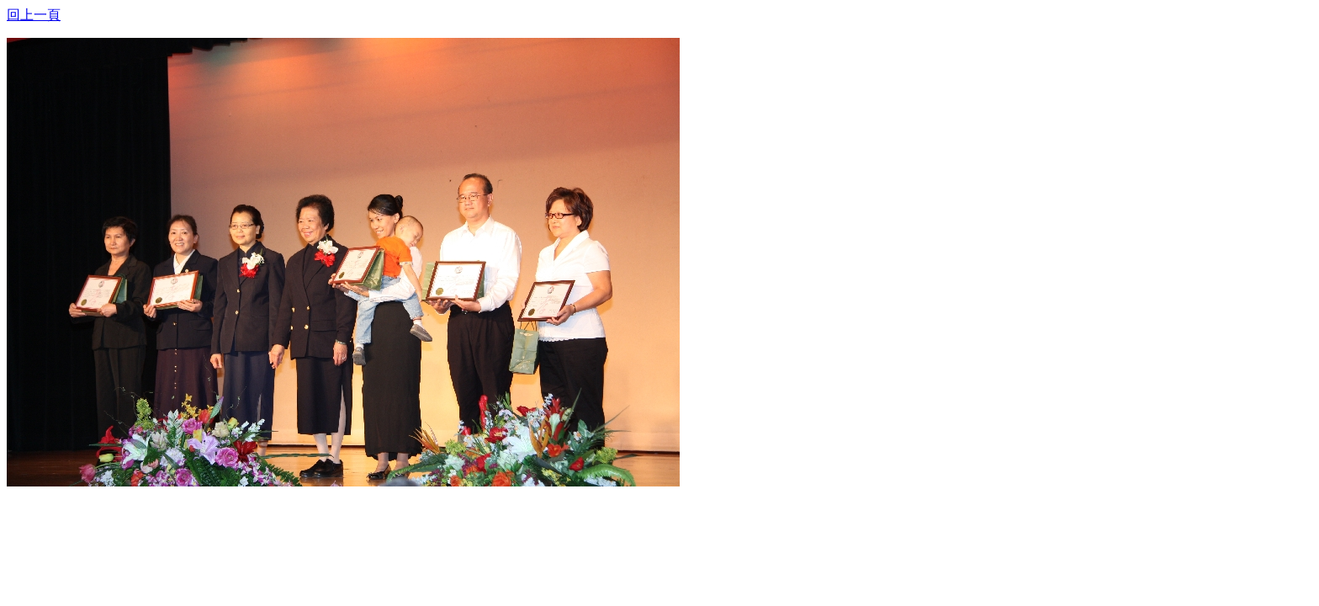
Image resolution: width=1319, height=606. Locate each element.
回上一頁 (34, 15)
